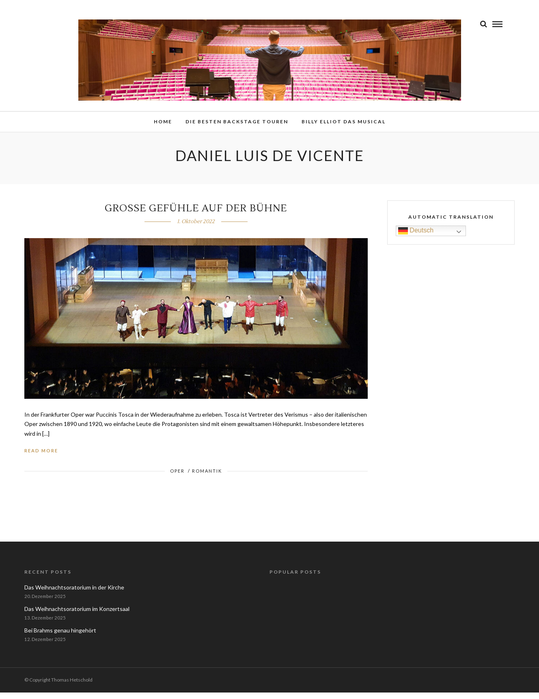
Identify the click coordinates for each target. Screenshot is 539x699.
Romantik (207, 477)
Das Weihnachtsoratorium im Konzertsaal (76, 615)
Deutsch (415, 237)
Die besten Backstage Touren (236, 123)
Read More (41, 457)
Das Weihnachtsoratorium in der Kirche (74, 593)
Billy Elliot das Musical (344, 123)
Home (163, 123)
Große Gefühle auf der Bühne (196, 215)
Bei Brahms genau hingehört (60, 636)
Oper (177, 477)
